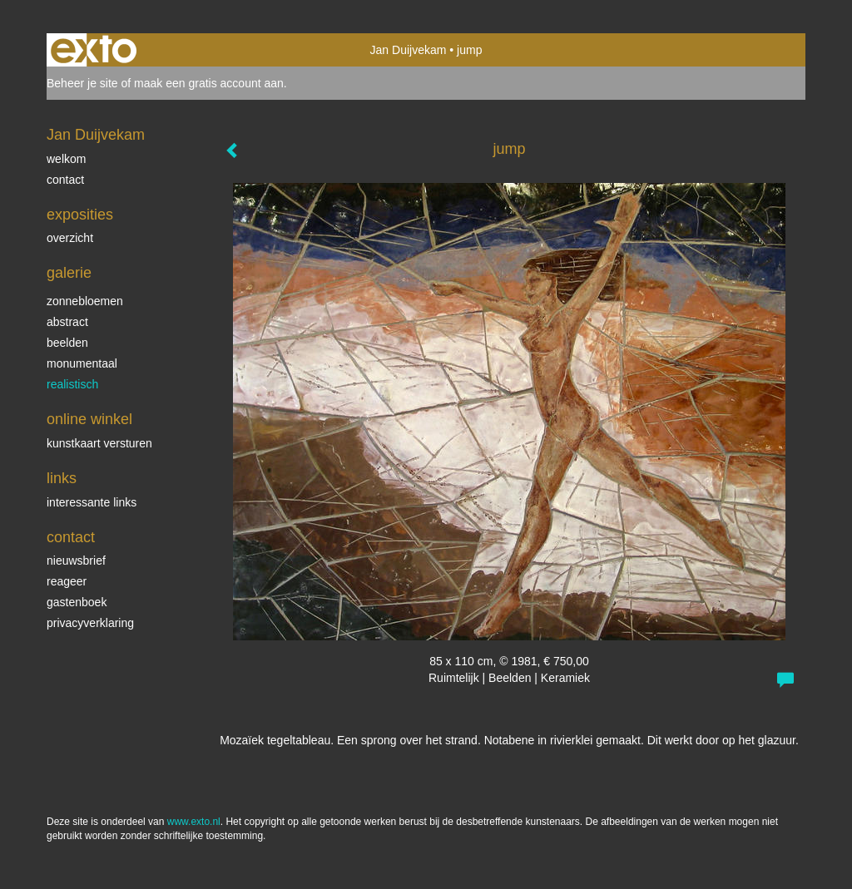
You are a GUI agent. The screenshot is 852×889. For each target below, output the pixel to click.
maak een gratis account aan (209, 83)
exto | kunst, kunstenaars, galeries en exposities (94, 50)
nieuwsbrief (76, 560)
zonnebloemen (85, 301)
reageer (67, 581)
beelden (67, 342)
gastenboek (76, 602)
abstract (67, 321)
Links (62, 478)
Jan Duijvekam (408, 50)
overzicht (70, 237)
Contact (71, 537)
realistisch (72, 384)
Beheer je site (82, 83)
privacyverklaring (90, 623)
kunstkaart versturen (99, 443)
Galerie (69, 272)
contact (65, 179)
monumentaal (82, 363)
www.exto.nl (193, 821)
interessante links (91, 502)
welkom (66, 158)
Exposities (80, 214)
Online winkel (89, 419)
